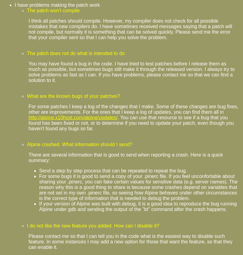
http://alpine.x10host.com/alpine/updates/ (73, 117)
